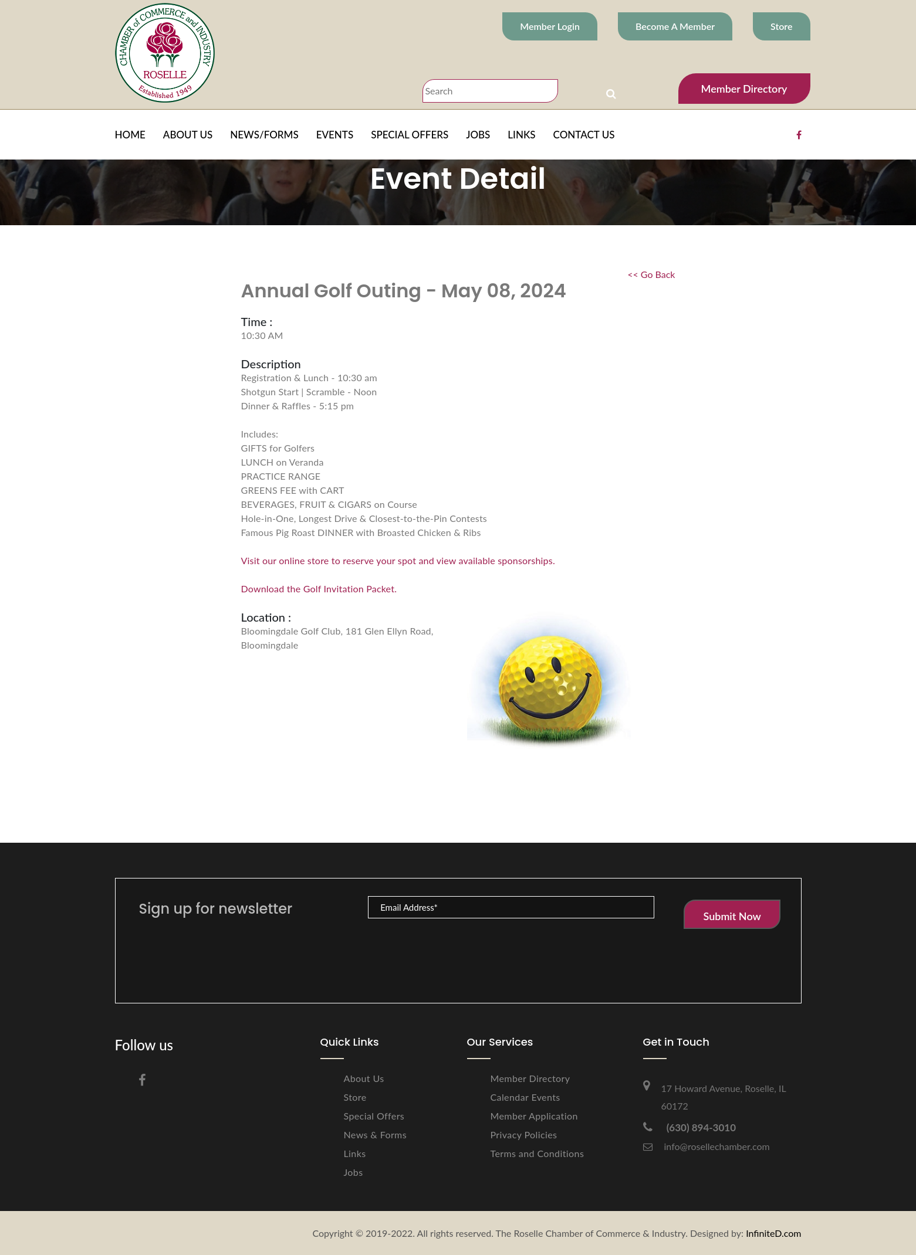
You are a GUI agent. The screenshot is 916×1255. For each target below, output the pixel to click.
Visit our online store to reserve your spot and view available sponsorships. (398, 560)
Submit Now (731, 916)
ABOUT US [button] (187, 134)
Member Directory (744, 88)
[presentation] (457, 948)
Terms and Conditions (537, 1153)
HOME (130, 134)
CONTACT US (584, 134)
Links (355, 1153)
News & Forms (375, 1134)
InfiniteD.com (773, 1233)
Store (781, 26)
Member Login (550, 26)
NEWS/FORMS (264, 134)
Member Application (534, 1115)
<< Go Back (651, 274)
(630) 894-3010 (689, 1127)
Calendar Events (525, 1097)
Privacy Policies (524, 1134)
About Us (364, 1078)
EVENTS (335, 134)
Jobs (353, 1172)
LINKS (521, 134)
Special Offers (374, 1115)
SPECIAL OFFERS (409, 134)
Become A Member (675, 26)
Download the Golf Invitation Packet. (319, 588)
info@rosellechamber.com (706, 1146)
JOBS (478, 134)
